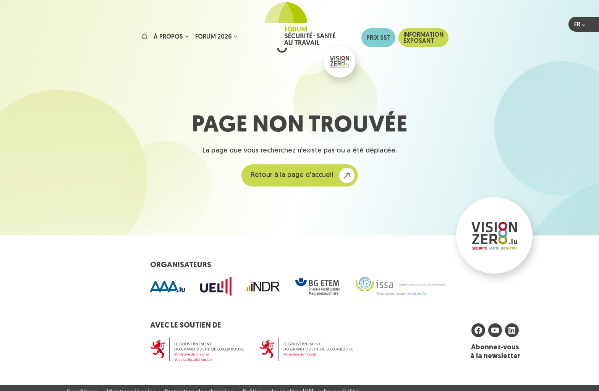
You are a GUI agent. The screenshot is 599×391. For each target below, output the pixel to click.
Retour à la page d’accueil (292, 175)
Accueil (144, 38)
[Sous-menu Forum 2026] (235, 36)
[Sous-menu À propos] (187, 36)
